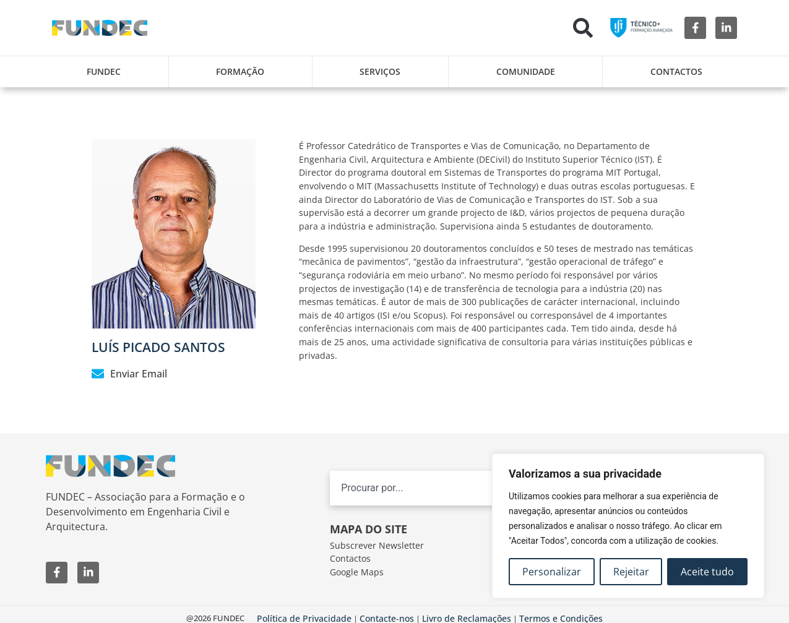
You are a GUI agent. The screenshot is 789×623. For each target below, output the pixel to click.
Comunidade (525, 71)
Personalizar (551, 571)
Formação (240, 71)
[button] (582, 27)
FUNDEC (104, 71)
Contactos (676, 71)
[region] (628, 525)
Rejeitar (631, 571)
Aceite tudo (707, 571)
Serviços (380, 71)
